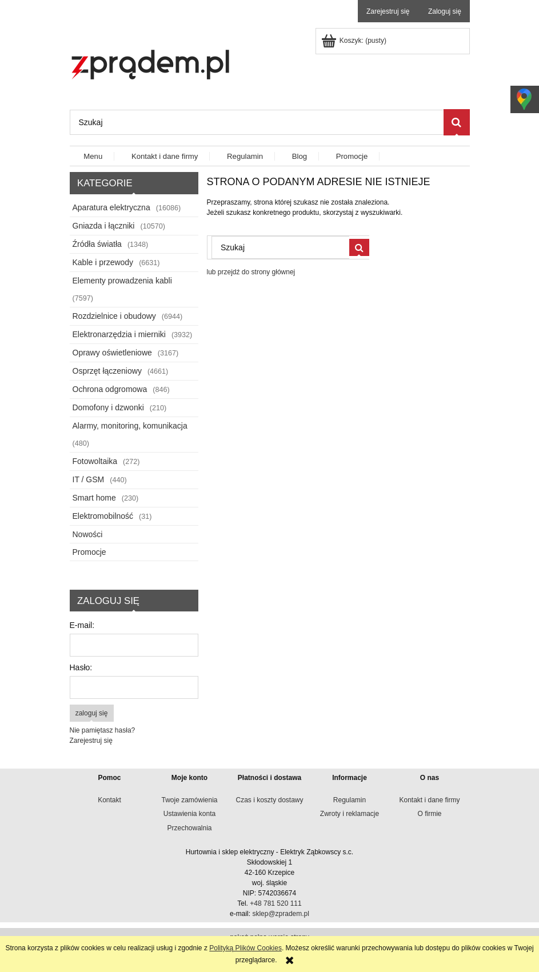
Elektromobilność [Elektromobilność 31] (103, 516)
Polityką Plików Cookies (245, 948)
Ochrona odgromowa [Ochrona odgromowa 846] (110, 389)
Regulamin (349, 800)
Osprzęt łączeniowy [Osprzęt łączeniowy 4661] (107, 370)
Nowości (88, 534)
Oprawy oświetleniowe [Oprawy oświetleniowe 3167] (112, 352)
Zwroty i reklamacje (349, 814)
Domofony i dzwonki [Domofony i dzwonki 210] (108, 407)
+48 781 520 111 (275, 903)
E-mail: (82, 625)
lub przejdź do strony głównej (251, 272)
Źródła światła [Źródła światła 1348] (97, 244)
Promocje (89, 552)
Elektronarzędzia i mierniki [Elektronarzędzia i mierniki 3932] (119, 334)
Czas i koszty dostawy (269, 800)
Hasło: (81, 667)
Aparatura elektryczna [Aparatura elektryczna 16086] (111, 207)
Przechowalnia (189, 828)
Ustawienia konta (189, 814)
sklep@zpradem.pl (280, 914)
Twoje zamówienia (189, 800)
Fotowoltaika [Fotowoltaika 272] (95, 461)
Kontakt (109, 800)
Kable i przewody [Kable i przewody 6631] (103, 262)
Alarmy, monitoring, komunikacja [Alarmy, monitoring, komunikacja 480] (130, 425)
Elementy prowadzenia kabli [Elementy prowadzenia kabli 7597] (122, 280)
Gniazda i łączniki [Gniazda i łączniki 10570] (104, 225)
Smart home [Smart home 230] (94, 497)
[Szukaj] (457, 122)
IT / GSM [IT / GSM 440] (89, 479)
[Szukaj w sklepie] (257, 122)
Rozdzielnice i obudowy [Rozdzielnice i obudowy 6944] (114, 316)
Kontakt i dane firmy (429, 800)
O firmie (430, 814)
